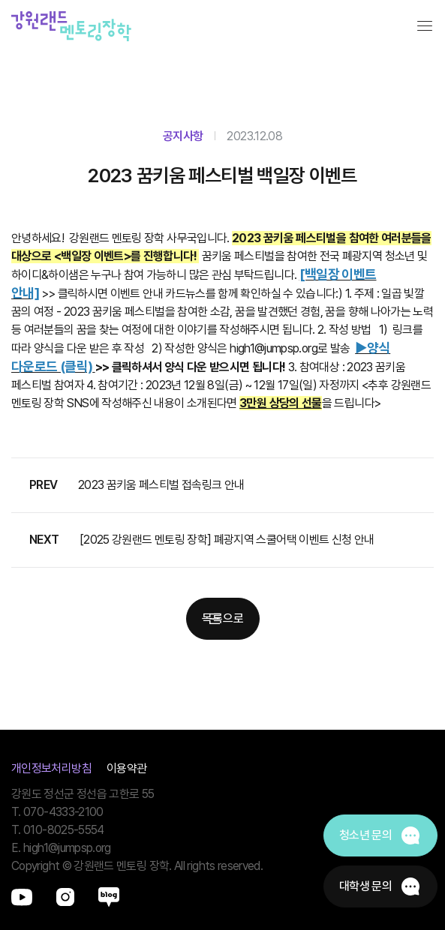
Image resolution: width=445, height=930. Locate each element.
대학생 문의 (365, 886)
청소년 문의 (365, 835)
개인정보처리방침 (51, 768)
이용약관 (126, 768)
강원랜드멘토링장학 (71, 26)
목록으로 (223, 618)
